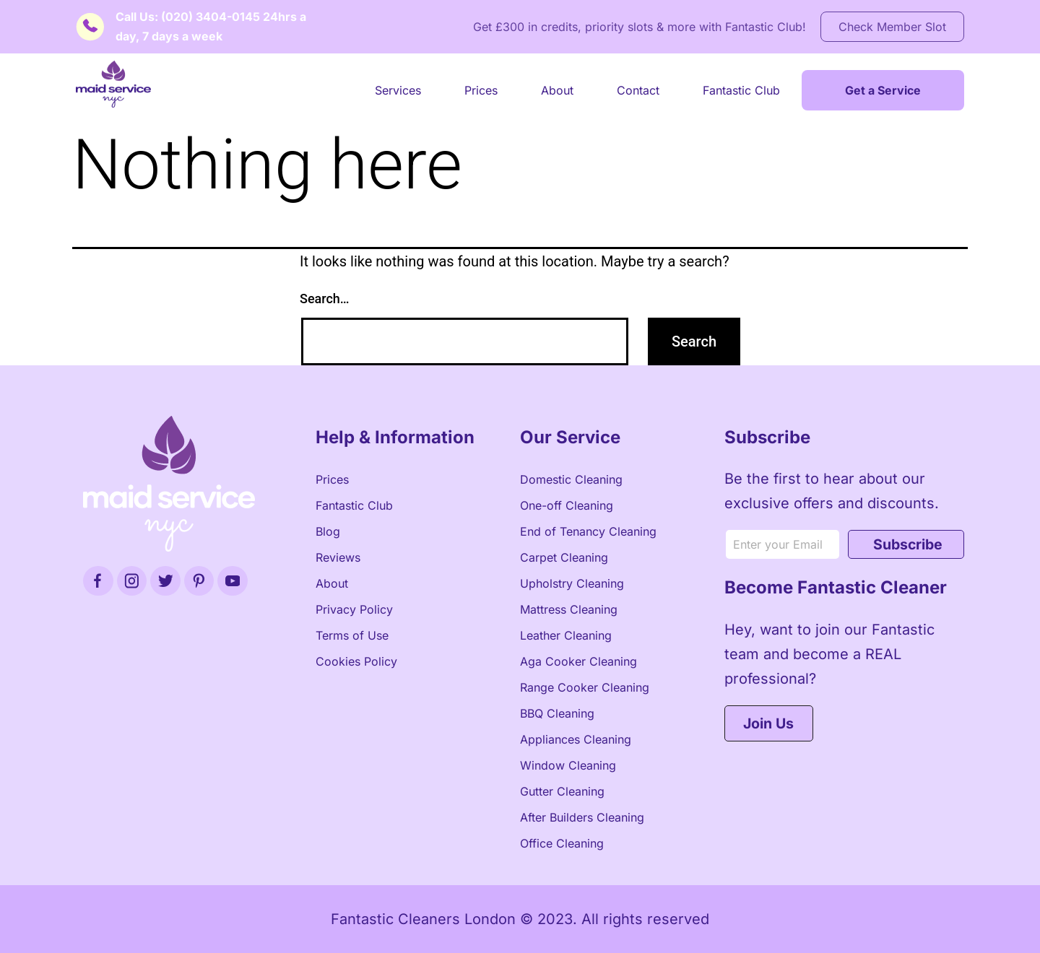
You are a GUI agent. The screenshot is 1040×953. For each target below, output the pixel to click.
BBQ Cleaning (557, 713)
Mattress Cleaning (569, 609)
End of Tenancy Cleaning (588, 531)
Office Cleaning (562, 843)
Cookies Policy (356, 661)
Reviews (338, 557)
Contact (638, 90)
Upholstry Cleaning (572, 583)
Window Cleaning (568, 765)
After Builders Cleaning (582, 817)
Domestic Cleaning (571, 479)
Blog (328, 531)
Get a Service (883, 90)
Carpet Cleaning (564, 557)
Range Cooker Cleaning (584, 687)
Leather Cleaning (566, 635)
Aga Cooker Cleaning (578, 661)
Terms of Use (352, 635)
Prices (481, 90)
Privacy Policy (354, 609)
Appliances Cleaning (575, 739)
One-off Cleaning (566, 505)
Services (398, 90)
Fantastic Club (741, 90)
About (557, 90)
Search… (325, 298)
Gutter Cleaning (562, 791)
